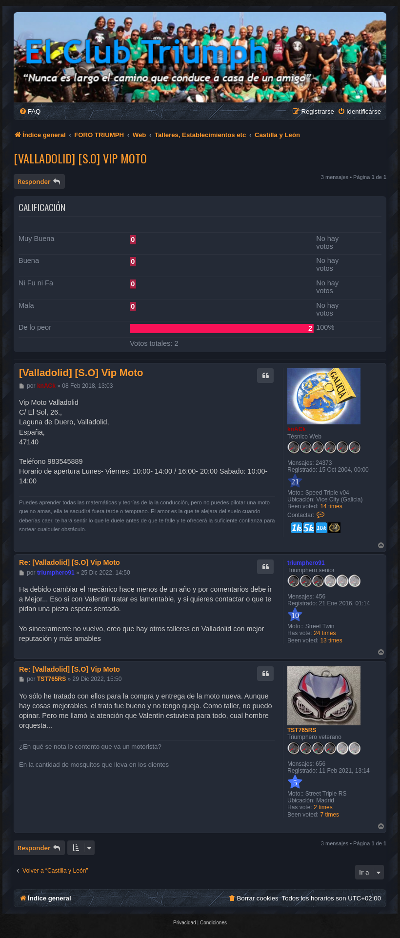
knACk (296, 429)
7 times (329, 814)
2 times (323, 807)
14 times (331, 506)
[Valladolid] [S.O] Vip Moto (80, 158)
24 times (325, 633)
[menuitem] (29, 111)
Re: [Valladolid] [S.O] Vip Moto (69, 562)
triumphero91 (306, 562)
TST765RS (301, 730)
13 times (331, 640)
